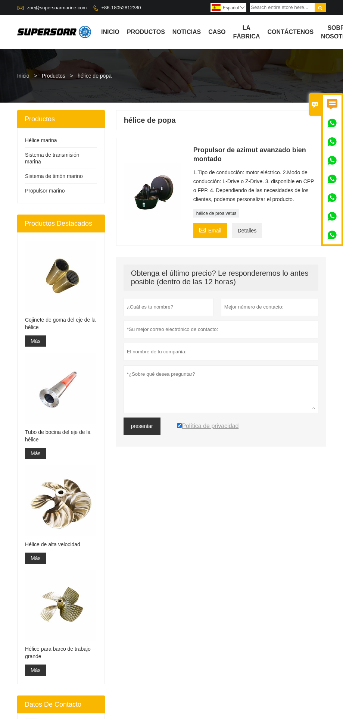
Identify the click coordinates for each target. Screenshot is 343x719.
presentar (142, 426)
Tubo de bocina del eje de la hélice (57, 436)
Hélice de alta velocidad (52, 544)
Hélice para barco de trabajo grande (58, 652)
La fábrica (246, 32)
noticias (186, 32)
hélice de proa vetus (216, 213)
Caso (216, 32)
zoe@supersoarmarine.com (57, 7)
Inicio (110, 32)
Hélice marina (41, 140)
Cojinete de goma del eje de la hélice (60, 323)
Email (210, 230)
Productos (146, 32)
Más (35, 341)
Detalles (247, 231)
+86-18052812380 (121, 7)
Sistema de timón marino (54, 176)
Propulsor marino (45, 191)
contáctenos (291, 32)
